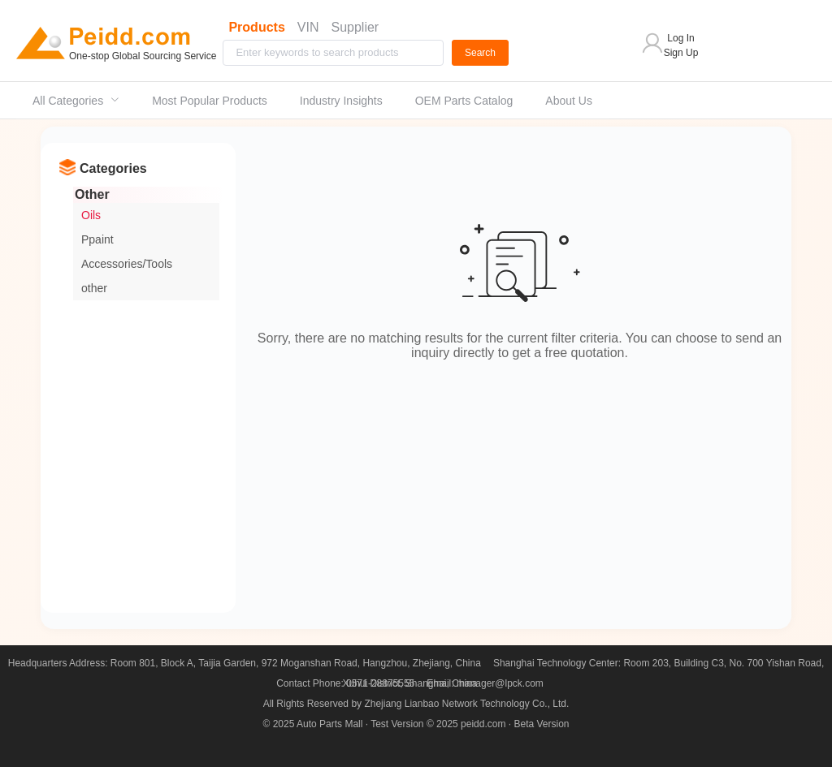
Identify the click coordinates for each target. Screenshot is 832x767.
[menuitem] (76, 100)
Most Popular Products (209, 100)
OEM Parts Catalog (464, 100)
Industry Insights (341, 100)
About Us (568, 100)
